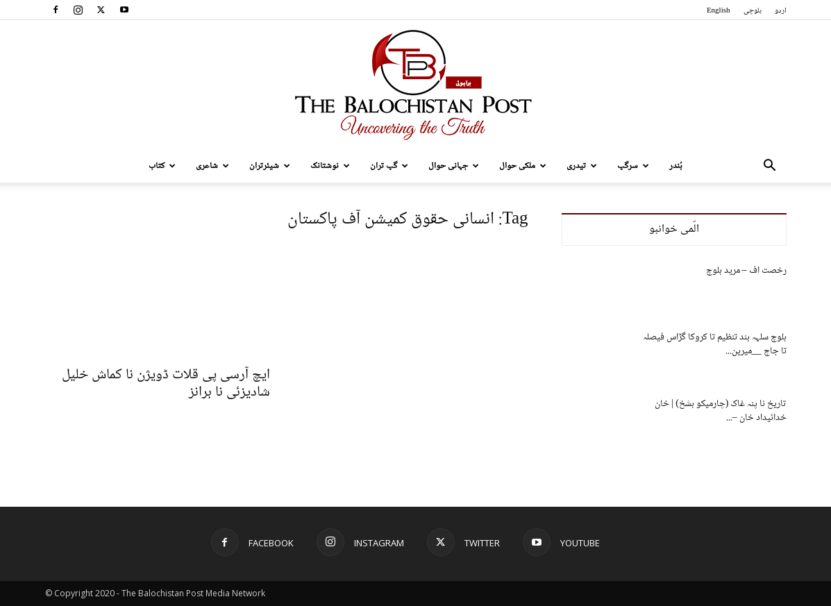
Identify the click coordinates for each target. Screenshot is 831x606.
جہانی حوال (453, 166)
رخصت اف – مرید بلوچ (746, 270)
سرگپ (633, 166)
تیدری (581, 166)
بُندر (675, 166)
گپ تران (389, 166)
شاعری (212, 166)
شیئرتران (269, 166)
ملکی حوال (522, 166)
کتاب (162, 166)
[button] (770, 167)
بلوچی (753, 10)
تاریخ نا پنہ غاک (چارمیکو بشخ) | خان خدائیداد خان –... (720, 411)
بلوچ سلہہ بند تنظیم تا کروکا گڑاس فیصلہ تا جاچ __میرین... (715, 344)
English (718, 10)
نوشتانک (330, 166)
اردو (781, 10)
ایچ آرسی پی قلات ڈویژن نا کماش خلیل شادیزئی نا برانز (166, 384)
